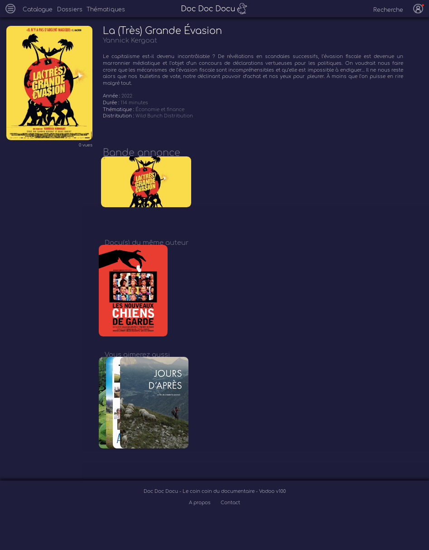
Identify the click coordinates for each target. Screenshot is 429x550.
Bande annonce (141, 153)
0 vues (85, 145)
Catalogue (38, 9)
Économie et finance (159, 109)
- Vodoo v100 (271, 509)
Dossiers (69, 9)
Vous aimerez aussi (137, 366)
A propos (200, 521)
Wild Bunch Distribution (164, 115)
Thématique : (119, 109)
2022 (126, 95)
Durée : (112, 102)
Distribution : (119, 115)
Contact (230, 521)
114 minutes (134, 102)
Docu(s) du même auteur (146, 248)
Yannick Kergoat (130, 40)
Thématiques (106, 9)
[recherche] (384, 10)
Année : (112, 95)
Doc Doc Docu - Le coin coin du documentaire (200, 509)
